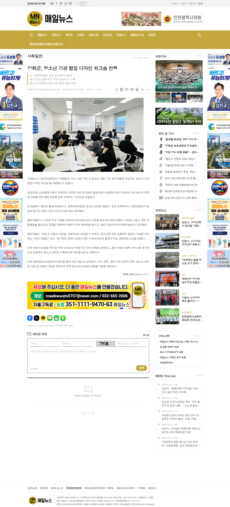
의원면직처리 (166, 362)
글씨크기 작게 (147, 89)
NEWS (165, 376)
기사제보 (174, 3)
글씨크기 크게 (142, 89)
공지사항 (163, 336)
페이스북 (56, 3)
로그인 (200, 3)
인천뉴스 (56, 35)
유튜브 (52, 3)
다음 (92, 413)
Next (198, 75)
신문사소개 (32, 488)
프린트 (131, 89)
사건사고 (107, 35)
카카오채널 (61, 3)
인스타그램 (65, 3)
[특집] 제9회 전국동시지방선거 (46, 44)
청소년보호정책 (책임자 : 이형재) (99, 488)
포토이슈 (160, 56)
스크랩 (137, 89)
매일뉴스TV (137, 35)
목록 (121, 89)
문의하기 (152, 488)
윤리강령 (44, 488)
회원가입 (192, 3)
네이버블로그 (70, 3)
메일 (126, 89)
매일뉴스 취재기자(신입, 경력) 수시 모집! (180, 341)
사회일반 (146, 58)
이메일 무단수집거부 (125, 488)
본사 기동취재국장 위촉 (171, 352)
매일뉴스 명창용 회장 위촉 (173, 357)
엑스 (36, 318)
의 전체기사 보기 (135, 274)
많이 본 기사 (166, 133)
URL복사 (116, 89)
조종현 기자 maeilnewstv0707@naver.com (43, 89)
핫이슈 (69, 35)
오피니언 (93, 35)
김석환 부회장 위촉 (169, 346)
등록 (141, 368)
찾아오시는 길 (57, 488)
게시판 (151, 35)
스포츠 (80, 35)
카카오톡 (43, 318)
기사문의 (183, 3)
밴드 (63, 318)
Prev (159, 75)
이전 (84, 413)
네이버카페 (56, 318)
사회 (138, 58)
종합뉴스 (42, 35)
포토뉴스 (121, 35)
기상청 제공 (82, 5)
